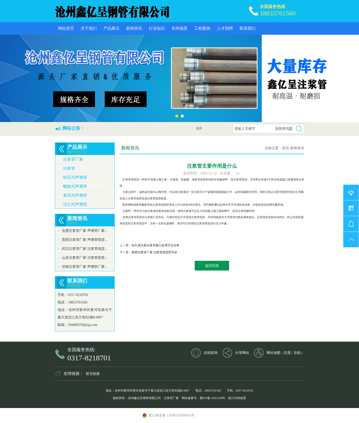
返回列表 (212, 266)
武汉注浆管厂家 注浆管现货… (85, 249)
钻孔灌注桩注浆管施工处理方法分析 (156, 245)
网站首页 (66, 28)
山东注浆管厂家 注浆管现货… (85, 258)
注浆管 (69, 168)
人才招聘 (225, 28)
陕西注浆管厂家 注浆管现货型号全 (154, 252)
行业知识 (157, 28)
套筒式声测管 (75, 195)
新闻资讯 (134, 28)
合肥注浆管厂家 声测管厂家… (85, 231)
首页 (285, 148)
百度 (287, 353)
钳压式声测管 (75, 177)
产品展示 (111, 28)
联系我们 (248, 28)
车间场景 (179, 28)
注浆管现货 (129, 179)
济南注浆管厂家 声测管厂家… (85, 267)
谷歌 (297, 353)
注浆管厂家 (73, 159)
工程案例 (202, 28)
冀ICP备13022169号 (212, 398)
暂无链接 (93, 374)
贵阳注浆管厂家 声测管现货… (85, 240)
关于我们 (89, 28)
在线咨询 (211, 353)
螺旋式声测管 (75, 186)
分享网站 (242, 353)
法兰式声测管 (75, 204)
